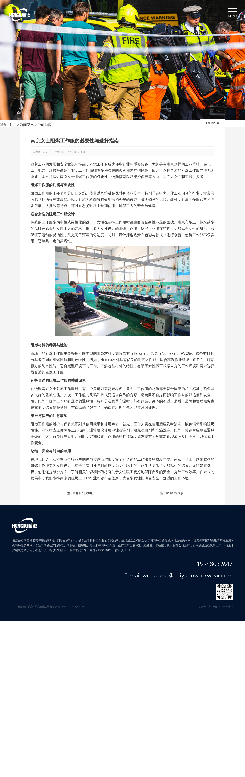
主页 (12, 125)
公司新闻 (44, 125)
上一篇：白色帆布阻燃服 (77, 493)
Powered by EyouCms (72, 606)
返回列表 (212, 123)
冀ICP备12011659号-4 (220, 606)
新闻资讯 (27, 125)
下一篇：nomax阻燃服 (169, 493)
